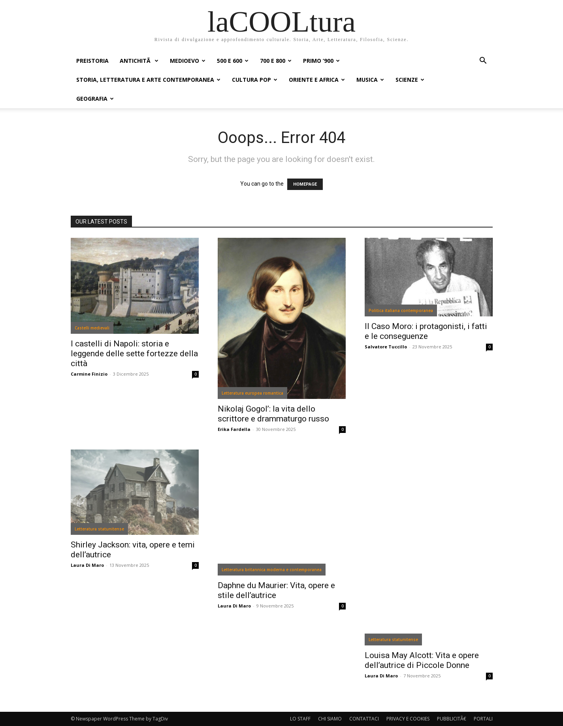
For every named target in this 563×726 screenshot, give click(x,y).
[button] (483, 61)
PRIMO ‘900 (321, 60)
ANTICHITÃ (139, 60)
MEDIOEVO (187, 60)
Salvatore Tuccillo (386, 347)
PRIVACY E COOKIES (407, 718)
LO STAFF (300, 718)
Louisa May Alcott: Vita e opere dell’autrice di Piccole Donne (422, 660)
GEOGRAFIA (95, 98)
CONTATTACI (364, 718)
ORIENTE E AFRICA (317, 79)
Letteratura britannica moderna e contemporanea (272, 569)
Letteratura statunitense (99, 529)
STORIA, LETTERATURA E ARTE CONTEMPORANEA (148, 79)
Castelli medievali (92, 328)
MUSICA (370, 79)
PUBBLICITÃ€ (451, 718)
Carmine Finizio (89, 374)
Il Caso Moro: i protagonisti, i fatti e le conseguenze (426, 331)
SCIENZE (409, 79)
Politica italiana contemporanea (401, 310)
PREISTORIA (92, 60)
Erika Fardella (234, 429)
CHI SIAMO (330, 718)
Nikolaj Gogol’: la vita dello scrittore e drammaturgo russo (273, 413)
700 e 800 (276, 60)
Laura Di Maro (87, 565)
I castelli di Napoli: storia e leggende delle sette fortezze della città (134, 353)
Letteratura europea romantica (252, 393)
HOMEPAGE (305, 184)
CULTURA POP (254, 79)
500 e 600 (233, 60)
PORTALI (483, 718)
